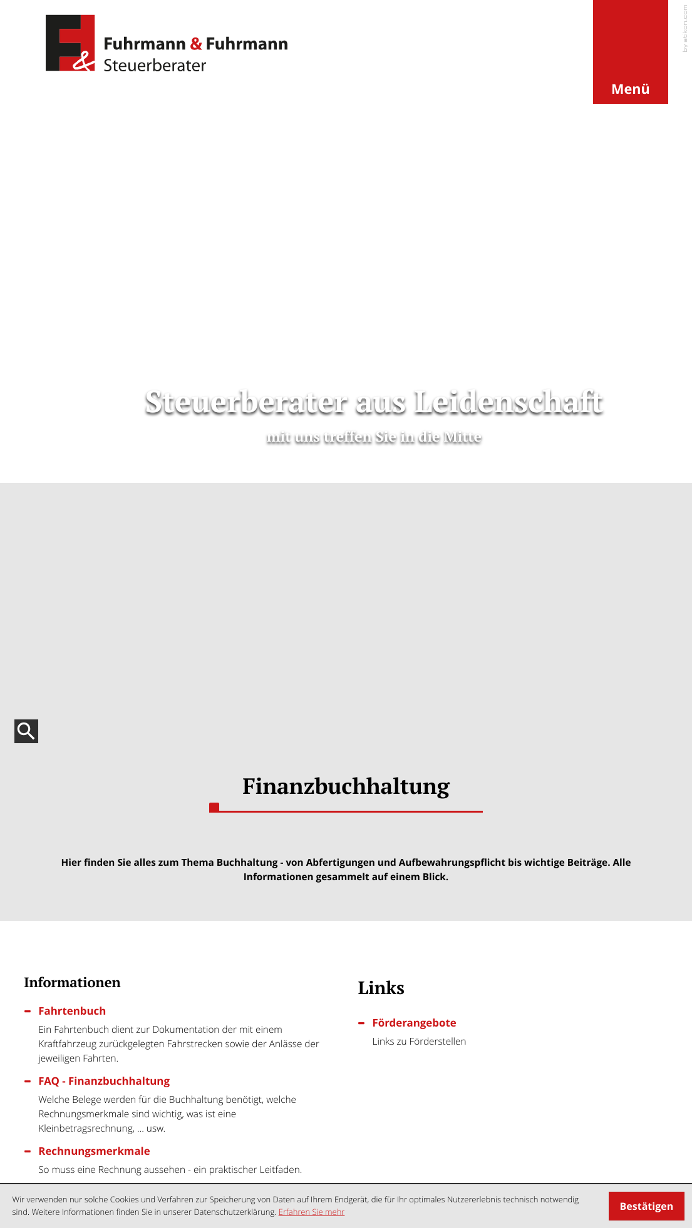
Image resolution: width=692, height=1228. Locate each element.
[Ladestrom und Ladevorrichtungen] (513, 921)
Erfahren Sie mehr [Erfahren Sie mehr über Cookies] (312, 1211)
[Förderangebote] (520, 379)
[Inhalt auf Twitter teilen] (336, 617)
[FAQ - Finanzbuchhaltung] (186, 452)
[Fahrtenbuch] (186, 382)
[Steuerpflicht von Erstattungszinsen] (513, 823)
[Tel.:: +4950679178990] (232, 1066)
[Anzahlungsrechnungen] (179, 921)
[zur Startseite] (166, 43)
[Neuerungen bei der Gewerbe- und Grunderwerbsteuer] (179, 823)
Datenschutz (554, 1163)
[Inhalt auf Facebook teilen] (265, 617)
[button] (630, 52)
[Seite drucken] (412, 617)
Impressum (614, 1163)
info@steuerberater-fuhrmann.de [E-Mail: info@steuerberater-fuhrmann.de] (128, 1101)
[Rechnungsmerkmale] (186, 507)
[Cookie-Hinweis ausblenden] (646, 1206)
